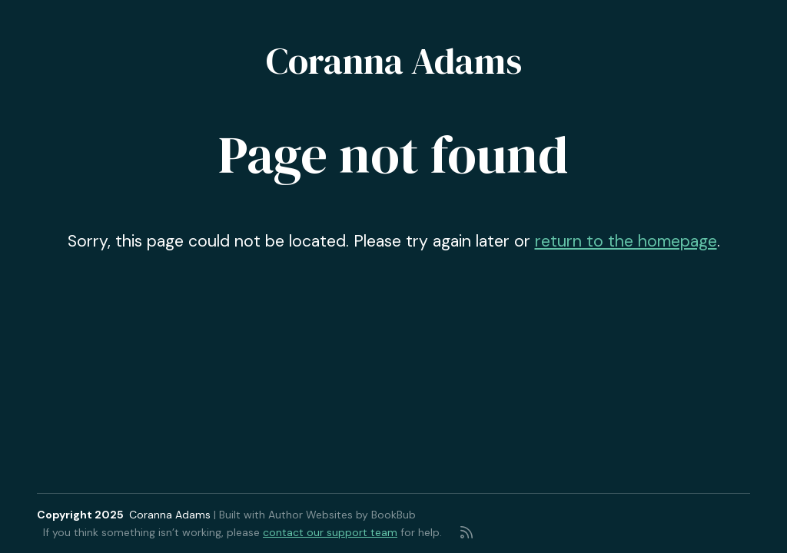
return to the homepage (626, 241)
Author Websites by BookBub (342, 515)
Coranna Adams (394, 60)
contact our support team (330, 532)
